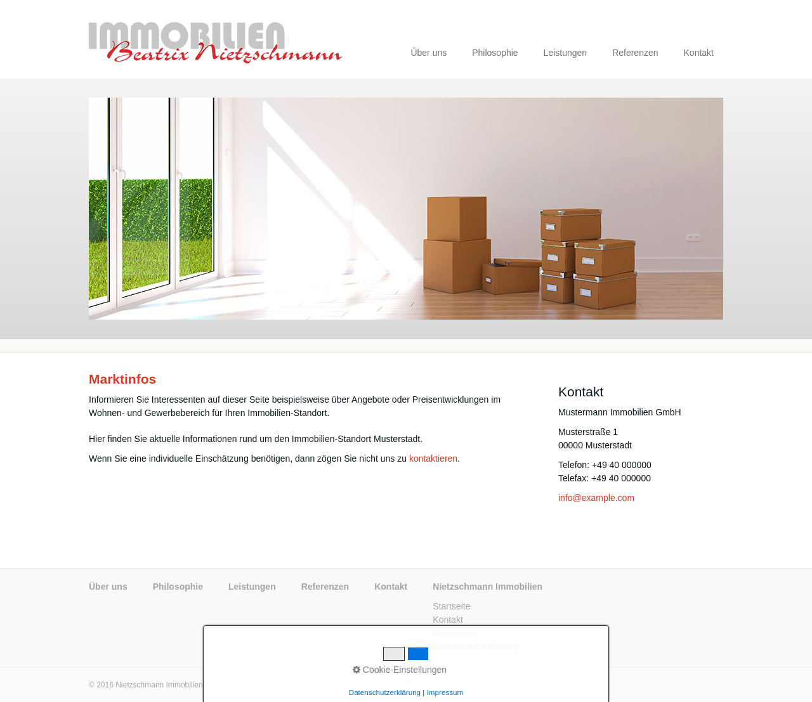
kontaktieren (433, 458)
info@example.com (596, 498)
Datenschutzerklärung (476, 646)
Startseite (451, 606)
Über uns (428, 53)
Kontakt (699, 53)
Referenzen (635, 53)
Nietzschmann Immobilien (487, 587)
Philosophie (495, 53)
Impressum (454, 633)
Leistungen (565, 53)
